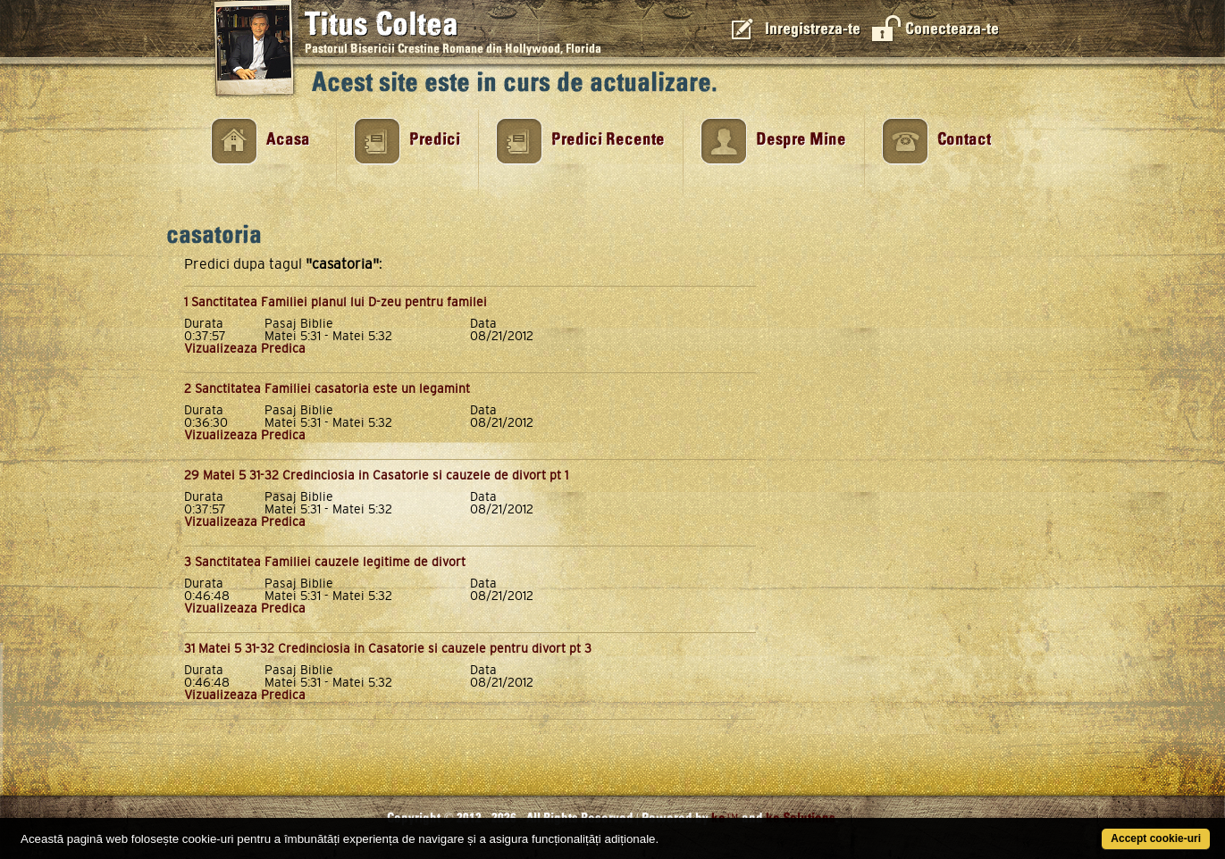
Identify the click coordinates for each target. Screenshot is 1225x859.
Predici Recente (608, 139)
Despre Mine (801, 139)
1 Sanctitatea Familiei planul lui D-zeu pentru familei (335, 302)
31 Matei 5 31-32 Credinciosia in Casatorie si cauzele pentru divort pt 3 (388, 648)
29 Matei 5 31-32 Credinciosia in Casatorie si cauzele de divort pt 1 (376, 475)
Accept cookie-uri (1156, 838)
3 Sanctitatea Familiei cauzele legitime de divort (325, 562)
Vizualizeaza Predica (245, 348)
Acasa (288, 139)
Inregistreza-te (812, 29)
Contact (964, 139)
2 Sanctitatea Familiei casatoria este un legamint (327, 388)
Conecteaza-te (952, 29)
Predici (434, 139)
